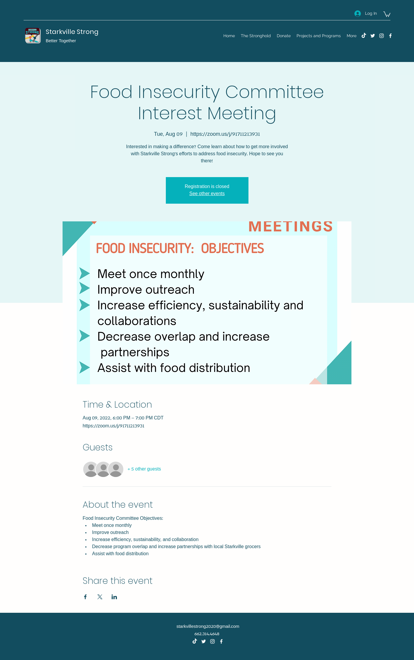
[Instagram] (381, 36)
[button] (386, 14)
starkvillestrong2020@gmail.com (207, 626)
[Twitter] (373, 36)
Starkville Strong (72, 31)
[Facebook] (390, 36)
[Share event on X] (100, 596)
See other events (207, 193)
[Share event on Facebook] (85, 596)
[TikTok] (364, 36)
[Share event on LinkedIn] (114, 596)
